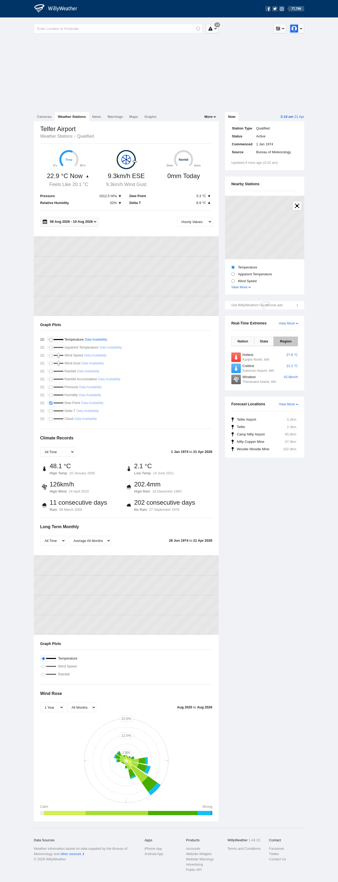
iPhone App (153, 849)
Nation (242, 341)
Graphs (150, 117)
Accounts (193, 849)
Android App (153, 854)
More (208, 117)
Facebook (276, 849)
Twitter (274, 854)
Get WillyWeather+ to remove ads (257, 305)
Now (231, 117)
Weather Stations (72, 117)
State (264, 341)
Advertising (194, 864)
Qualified (85, 136)
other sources (70, 854)
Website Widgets (199, 854)
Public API (193, 870)
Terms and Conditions (244, 849)
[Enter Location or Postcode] (118, 28)
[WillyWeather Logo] (58, 8)
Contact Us (277, 859)
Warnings (115, 117)
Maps (133, 117)
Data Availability (96, 339)
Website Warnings (200, 859)
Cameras (44, 117)
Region (286, 341)
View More (239, 287)
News (96, 117)
